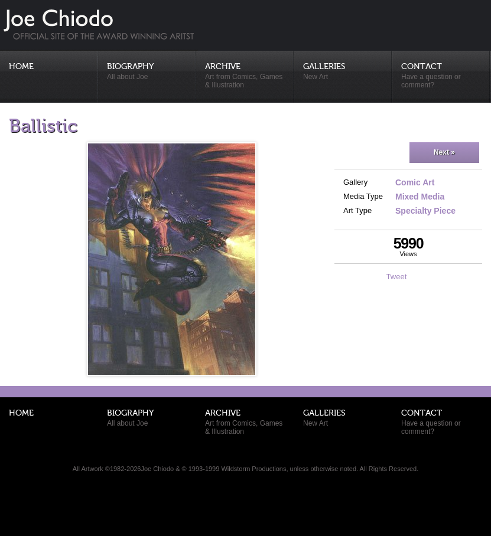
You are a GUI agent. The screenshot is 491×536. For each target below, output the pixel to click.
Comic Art (414, 182)
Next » (444, 152)
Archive (245, 76)
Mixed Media (419, 196)
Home (21, 67)
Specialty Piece (425, 210)
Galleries (343, 72)
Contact (441, 76)
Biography (147, 72)
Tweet (396, 276)
